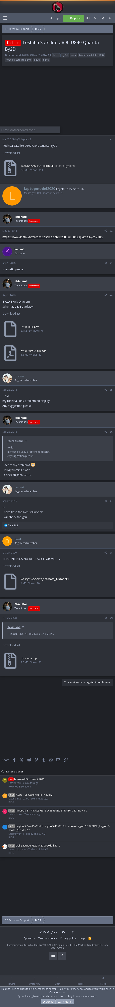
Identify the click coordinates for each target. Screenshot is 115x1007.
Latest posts (14, 771)
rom (73, 55)
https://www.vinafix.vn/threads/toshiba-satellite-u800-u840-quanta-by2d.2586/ (52, 236)
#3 (111, 262)
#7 (111, 500)
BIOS (11, 801)
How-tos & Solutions (20, 786)
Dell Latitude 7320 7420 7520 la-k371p (34, 845)
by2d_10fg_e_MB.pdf (33, 350)
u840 (46, 59)
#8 (111, 552)
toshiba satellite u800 (91, 55)
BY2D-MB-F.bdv (30, 326)
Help (82, 937)
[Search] (110, 18)
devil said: (13, 627)
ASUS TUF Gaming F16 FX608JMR (31, 794)
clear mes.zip (29, 658)
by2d (65, 55)
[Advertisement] (57, 98)
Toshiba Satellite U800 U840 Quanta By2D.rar (48, 165)
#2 (111, 230)
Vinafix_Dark (48, 931)
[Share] (111, 139)
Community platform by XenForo (39, 944)
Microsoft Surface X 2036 (26, 778)
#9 (111, 617)
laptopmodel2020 (18, 55)
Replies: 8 (24, 139)
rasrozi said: (15, 440)
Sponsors (29, 937)
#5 (111, 389)
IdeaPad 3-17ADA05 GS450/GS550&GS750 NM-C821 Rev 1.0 (47, 810)
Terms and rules (47, 937)
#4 (111, 295)
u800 (37, 59)
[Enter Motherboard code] (30, 129)
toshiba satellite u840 (18, 59)
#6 (111, 431)
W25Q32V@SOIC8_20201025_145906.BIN (45, 579)
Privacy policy (68, 937)
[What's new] (103, 18)
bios (55, 55)
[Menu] (5, 18)
